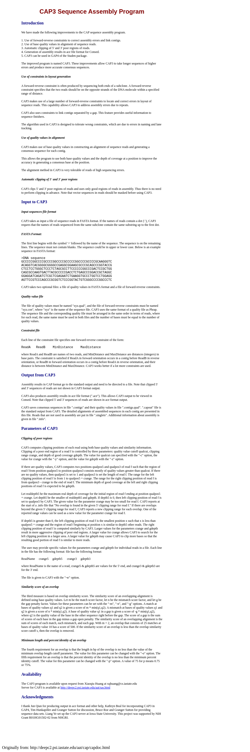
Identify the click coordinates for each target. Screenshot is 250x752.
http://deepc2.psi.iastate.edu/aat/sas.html (85, 687)
